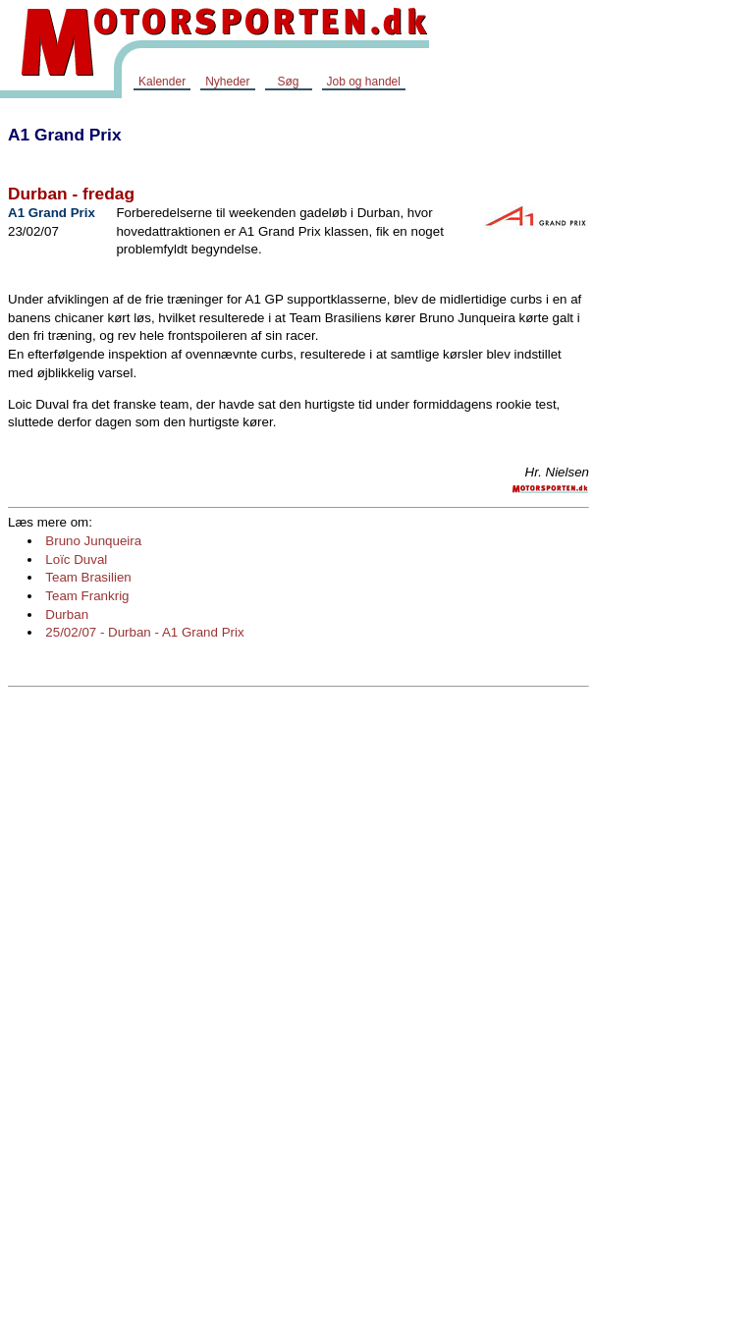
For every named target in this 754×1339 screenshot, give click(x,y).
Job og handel (364, 81)
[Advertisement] (675, 406)
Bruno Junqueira (93, 540)
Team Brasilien (88, 577)
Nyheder (227, 81)
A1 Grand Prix (65, 134)
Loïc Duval (76, 559)
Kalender (162, 81)
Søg (287, 81)
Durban (66, 614)
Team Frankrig (87, 595)
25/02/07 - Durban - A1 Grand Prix (144, 632)
